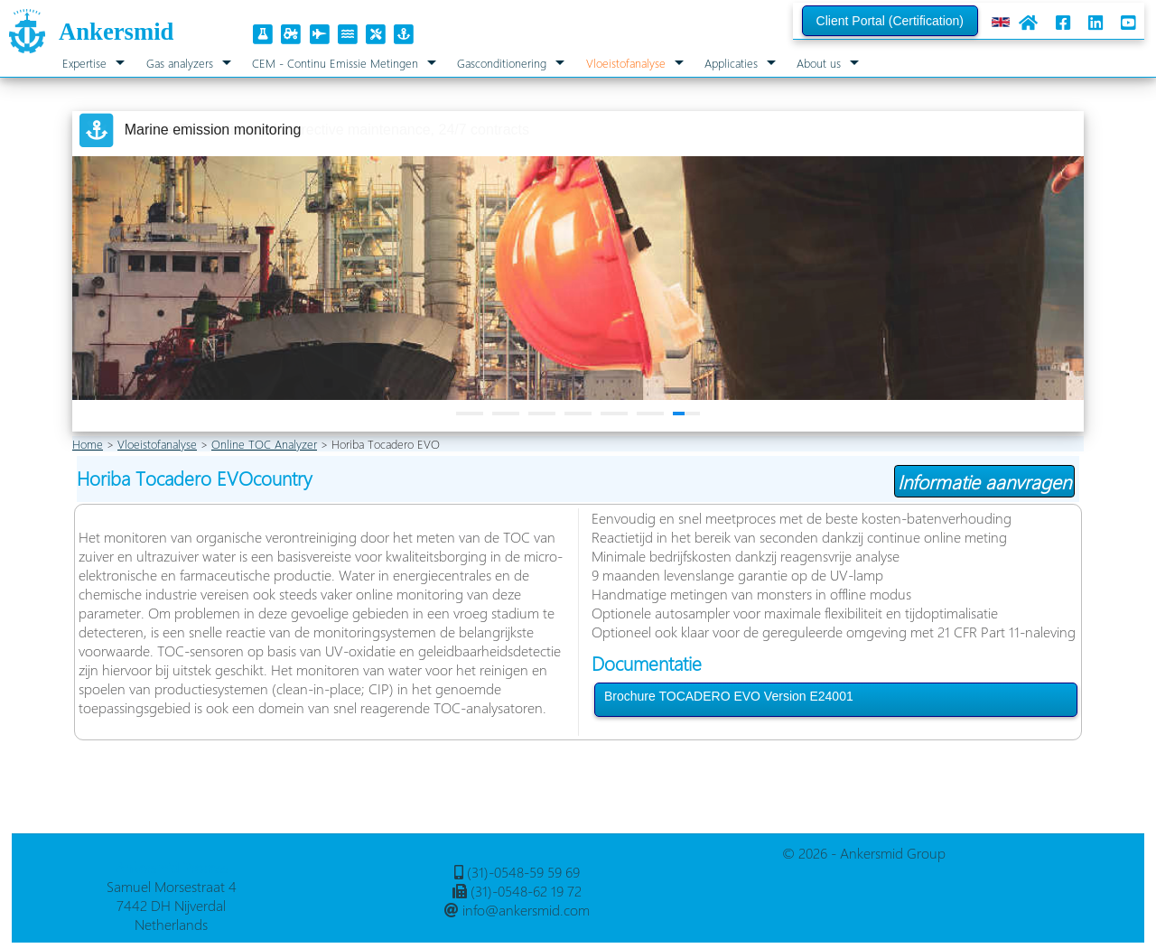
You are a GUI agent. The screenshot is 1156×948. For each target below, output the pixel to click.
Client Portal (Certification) (890, 21)
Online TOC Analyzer (264, 443)
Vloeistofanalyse (626, 62)
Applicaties (731, 62)
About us (819, 62)
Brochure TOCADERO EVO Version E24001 (728, 696)
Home (87, 443)
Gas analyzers (179, 62)
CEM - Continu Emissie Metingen (335, 62)
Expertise (84, 62)
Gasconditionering (501, 62)
